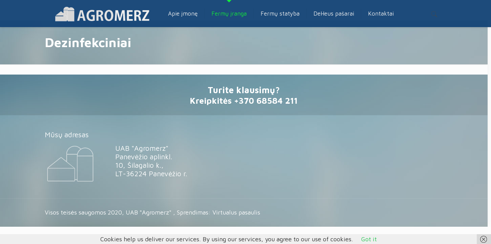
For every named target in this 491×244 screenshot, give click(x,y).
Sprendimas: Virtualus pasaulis (218, 212)
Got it (369, 239)
